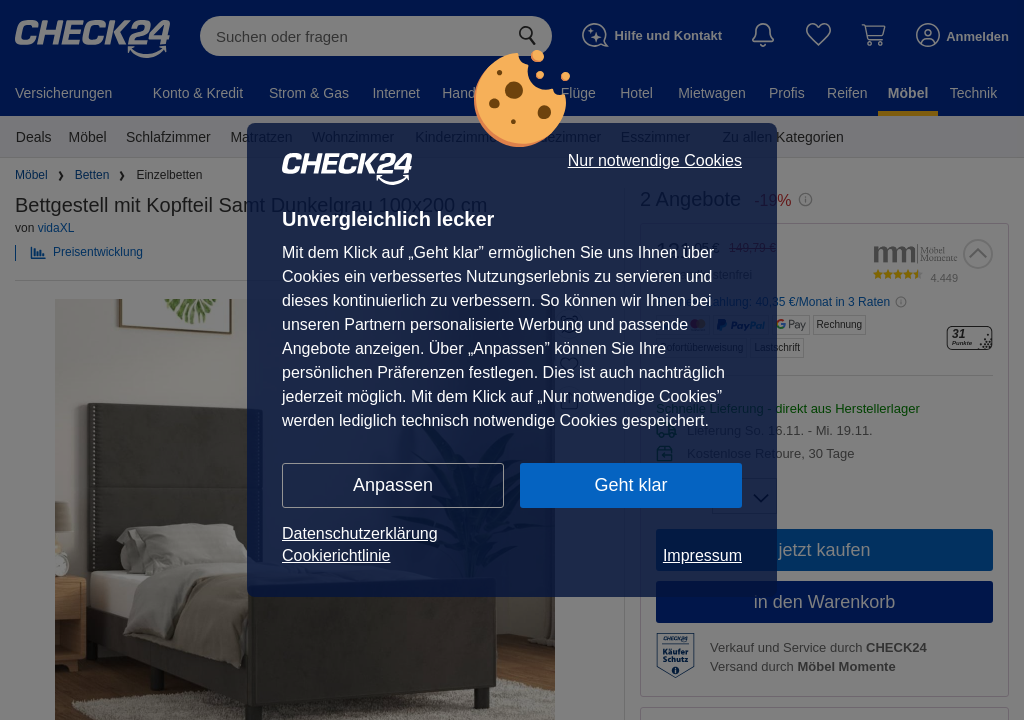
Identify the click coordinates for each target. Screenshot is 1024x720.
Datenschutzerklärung (360, 533)
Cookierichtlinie (336, 555)
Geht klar (630, 485)
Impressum (702, 555)
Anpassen (393, 485)
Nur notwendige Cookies (655, 161)
